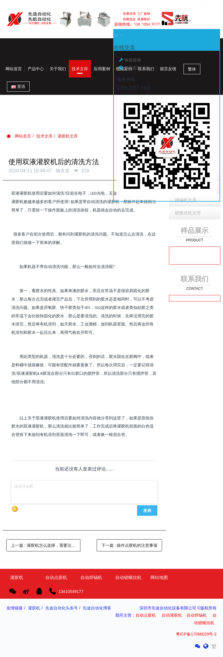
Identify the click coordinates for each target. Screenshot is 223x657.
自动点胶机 (146, 615)
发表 (147, 510)
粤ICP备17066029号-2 (196, 634)
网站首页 (14, 68)
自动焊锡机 (196, 615)
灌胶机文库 (67, 136)
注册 (201, 7)
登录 (183, 7)
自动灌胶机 (172, 615)
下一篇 (129, 545)
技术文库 (44, 136)
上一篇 (45, 545)
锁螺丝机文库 (188, 212)
